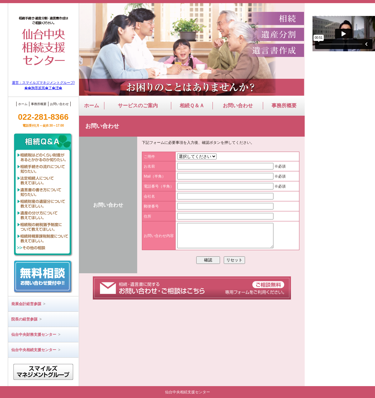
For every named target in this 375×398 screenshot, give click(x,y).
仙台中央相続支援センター (35, 350)
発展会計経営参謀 (28, 304)
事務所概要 (39, 104)
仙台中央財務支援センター (35, 334)
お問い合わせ (59, 104)
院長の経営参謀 (26, 319)
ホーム (23, 104)
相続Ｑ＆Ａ (192, 105)
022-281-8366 (43, 119)
